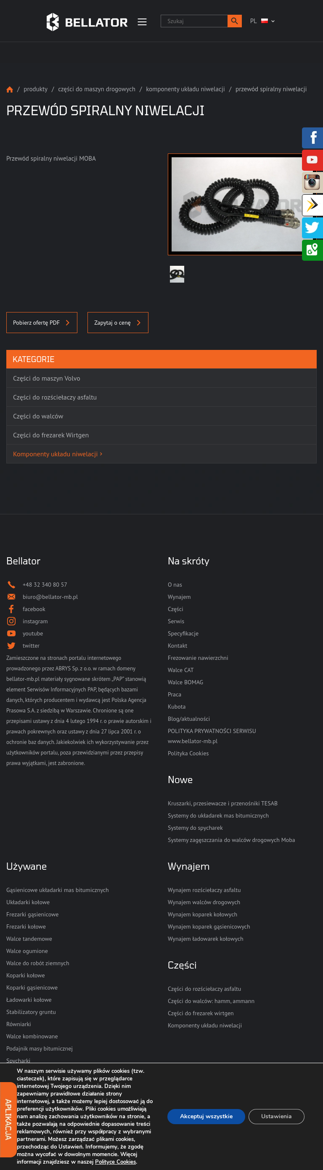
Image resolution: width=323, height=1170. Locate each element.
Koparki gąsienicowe (32, 987)
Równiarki (18, 1024)
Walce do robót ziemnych (37, 963)
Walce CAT (181, 670)
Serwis (176, 621)
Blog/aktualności (189, 719)
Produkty (36, 89)
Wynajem (179, 597)
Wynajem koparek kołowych (202, 914)
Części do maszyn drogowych (96, 89)
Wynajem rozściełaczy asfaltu (204, 890)
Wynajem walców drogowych (204, 902)
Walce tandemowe (29, 938)
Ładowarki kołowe (29, 999)
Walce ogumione (27, 951)
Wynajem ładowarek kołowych (206, 938)
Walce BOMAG (185, 682)
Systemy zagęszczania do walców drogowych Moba (231, 840)
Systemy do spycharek (195, 827)
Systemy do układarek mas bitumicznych (218, 815)
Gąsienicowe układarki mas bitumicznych (57, 890)
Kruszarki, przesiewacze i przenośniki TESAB (223, 803)
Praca (174, 694)
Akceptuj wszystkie (206, 1116)
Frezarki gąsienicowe (32, 914)
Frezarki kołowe (26, 926)
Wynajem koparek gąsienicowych (209, 926)
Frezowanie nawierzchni (198, 658)
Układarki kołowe (28, 902)
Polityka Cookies (188, 753)
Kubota (176, 706)
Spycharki (18, 1060)
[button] (235, 21)
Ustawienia (276, 1116)
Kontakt (177, 645)
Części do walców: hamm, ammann (211, 1001)
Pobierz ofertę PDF (42, 322)
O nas (175, 584)
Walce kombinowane (32, 1036)
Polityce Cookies (115, 1162)
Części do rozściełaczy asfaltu (204, 989)
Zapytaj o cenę (117, 322)
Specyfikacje (183, 633)
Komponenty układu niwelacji (185, 89)
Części (175, 609)
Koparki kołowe (25, 975)
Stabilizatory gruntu (31, 1012)
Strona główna (9, 89)
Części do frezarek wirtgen (201, 1013)
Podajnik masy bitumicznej (39, 1048)
